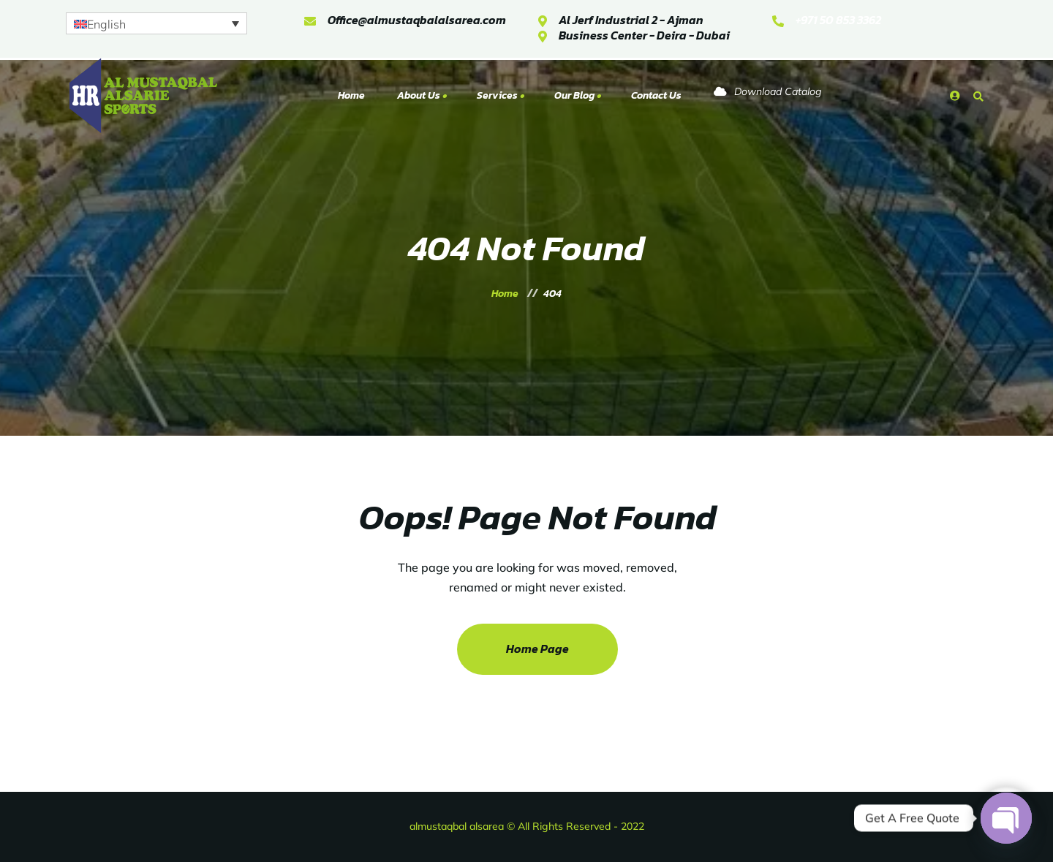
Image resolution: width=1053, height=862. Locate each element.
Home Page (537, 648)
